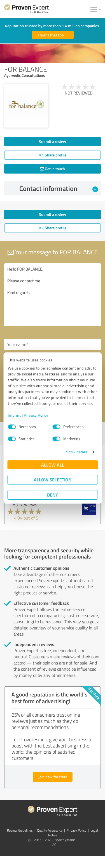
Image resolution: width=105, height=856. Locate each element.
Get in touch (52, 168)
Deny (52, 495)
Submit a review (52, 141)
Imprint (14, 415)
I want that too (51, 35)
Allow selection (52, 479)
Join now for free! (52, 776)
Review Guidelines (20, 830)
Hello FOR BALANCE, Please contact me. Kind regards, (52, 294)
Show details (77, 451)
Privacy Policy (36, 415)
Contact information (58, 188)
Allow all (52, 465)
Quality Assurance (49, 830)
